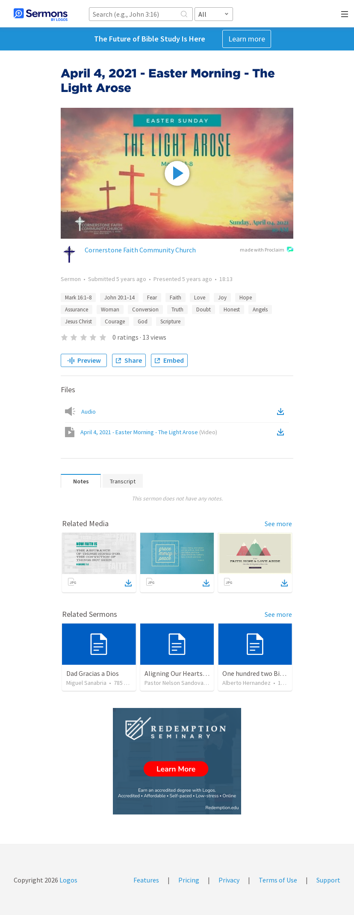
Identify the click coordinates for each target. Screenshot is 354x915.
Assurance (76, 309)
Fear (152, 297)
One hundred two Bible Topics (266, 673)
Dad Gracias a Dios (92, 673)
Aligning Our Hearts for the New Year (198, 673)
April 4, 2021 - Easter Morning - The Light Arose (148, 432)
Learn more (246, 39)
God (143, 321)
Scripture (170, 321)
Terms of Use (278, 880)
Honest (232, 309)
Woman (110, 309)
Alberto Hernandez (246, 683)
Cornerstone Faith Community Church (140, 250)
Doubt (203, 309)
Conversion (145, 309)
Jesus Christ (78, 321)
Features (146, 880)
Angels (260, 309)
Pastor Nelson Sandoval (175, 683)
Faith (175, 297)
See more (278, 523)
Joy (222, 297)
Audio (88, 411)
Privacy (228, 880)
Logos (67, 880)
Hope (245, 297)
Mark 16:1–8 (78, 297)
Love (199, 297)
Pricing (188, 880)
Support (328, 880)
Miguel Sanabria (86, 683)
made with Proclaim (266, 250)
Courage (115, 321)
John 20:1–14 (119, 297)
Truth (177, 309)
